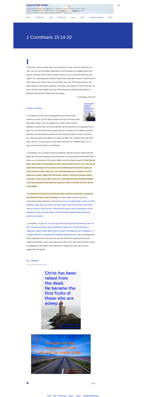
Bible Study (61, 17)
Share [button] (93, 383)
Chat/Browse (39, 17)
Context (29, 108)
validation (35, 261)
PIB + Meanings (59, 396)
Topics (73, 17)
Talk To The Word (37, 5)
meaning (38, 108)
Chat (49, 396)
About (111, 17)
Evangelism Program (96, 17)
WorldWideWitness (91, 396)
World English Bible (43, 264)
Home (28, 17)
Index (82, 17)
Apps (50, 17)
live (27, 261)
